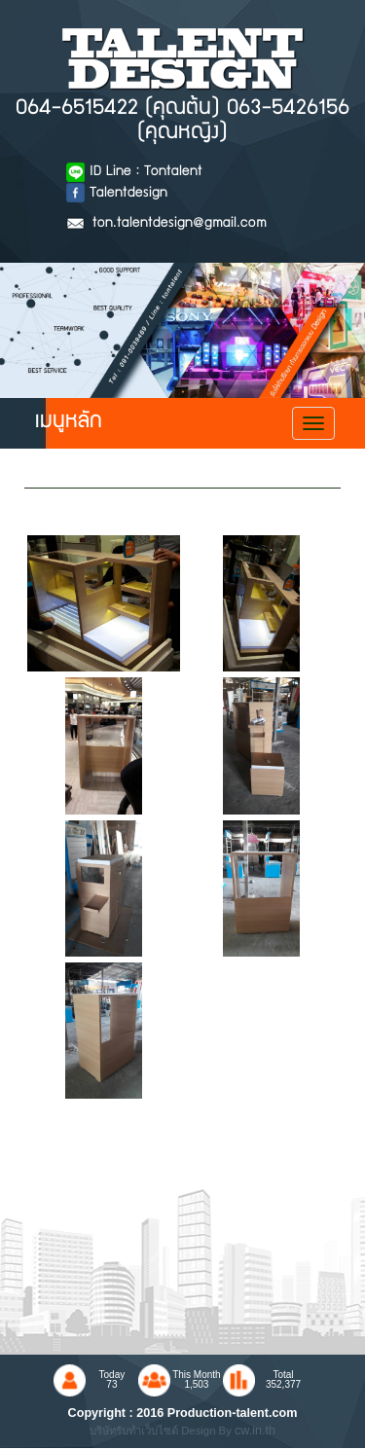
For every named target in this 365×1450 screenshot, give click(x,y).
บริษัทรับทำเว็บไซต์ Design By (162, 1430)
